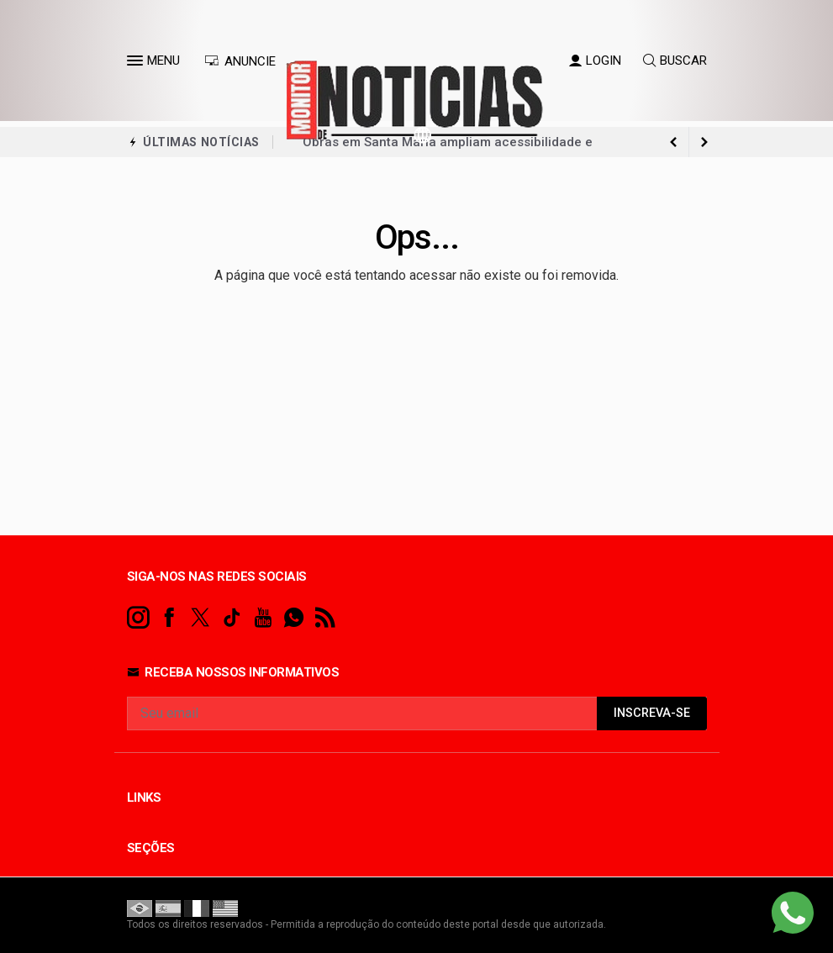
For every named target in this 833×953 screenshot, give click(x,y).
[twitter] (200, 618)
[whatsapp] (293, 618)
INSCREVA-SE (652, 713)
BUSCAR (675, 60)
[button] (137, 64)
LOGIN (595, 60)
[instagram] (138, 618)
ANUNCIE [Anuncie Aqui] (240, 61)
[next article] (674, 142)
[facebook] (169, 618)
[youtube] (262, 618)
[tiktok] (231, 618)
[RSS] (325, 618)
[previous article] (704, 142)
